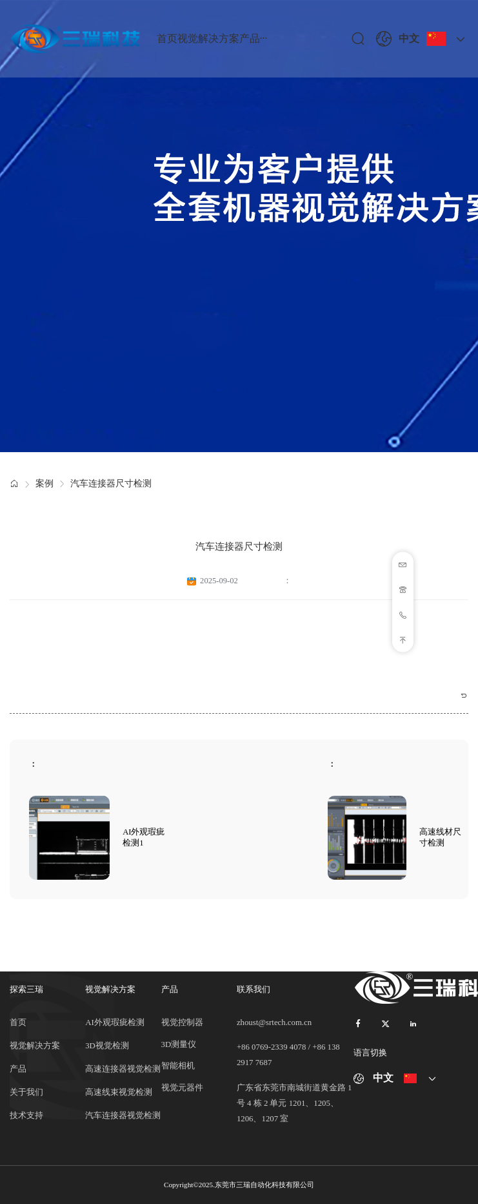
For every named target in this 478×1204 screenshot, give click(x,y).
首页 (167, 38)
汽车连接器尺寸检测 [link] (111, 483)
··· (264, 38)
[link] (14, 484)
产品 (249, 38)
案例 (44, 483)
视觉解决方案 (208, 38)
